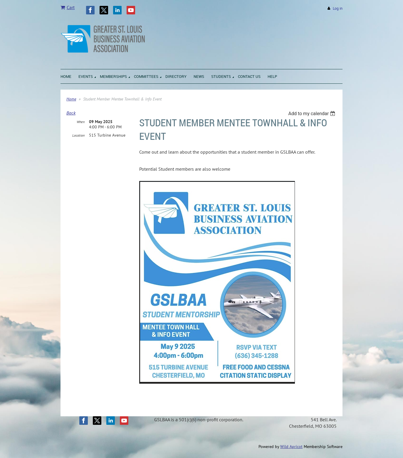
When (81, 122)
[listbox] (312, 113)
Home (71, 99)
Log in (337, 8)
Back (70, 113)
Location (78, 135)
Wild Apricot (291, 446)
